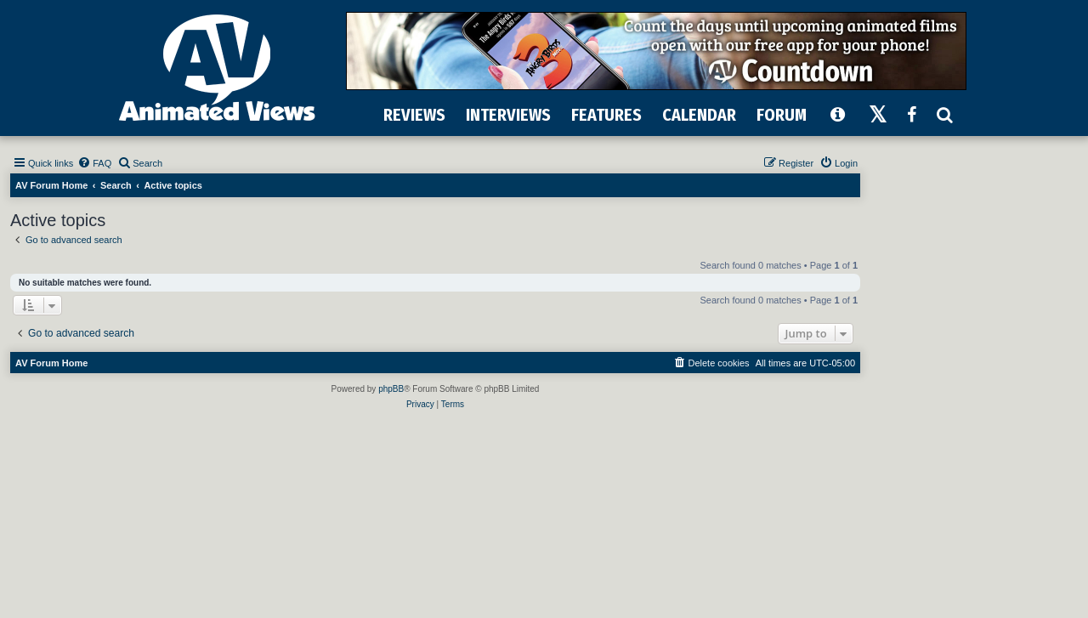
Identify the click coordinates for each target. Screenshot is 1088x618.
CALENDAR (699, 115)
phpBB (391, 389)
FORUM (781, 115)
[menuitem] (94, 163)
